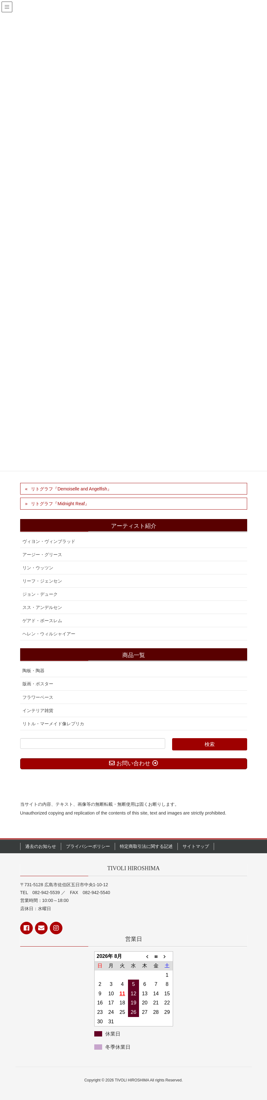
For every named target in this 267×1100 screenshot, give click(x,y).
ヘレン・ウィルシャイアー (48, 633)
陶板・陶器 (33, 670)
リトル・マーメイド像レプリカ (53, 723)
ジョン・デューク (40, 594)
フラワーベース (37, 697)
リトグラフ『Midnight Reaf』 (60, 503)
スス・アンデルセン (42, 607)
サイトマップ (196, 846)
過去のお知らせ (40, 846)
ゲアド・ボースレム (42, 620)
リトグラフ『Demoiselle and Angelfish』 (71, 488)
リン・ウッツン (37, 567)
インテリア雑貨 (37, 710)
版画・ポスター (37, 683)
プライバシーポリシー (88, 846)
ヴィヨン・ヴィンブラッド (48, 541)
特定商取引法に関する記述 (146, 846)
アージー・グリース (42, 554)
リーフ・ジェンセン (42, 580)
